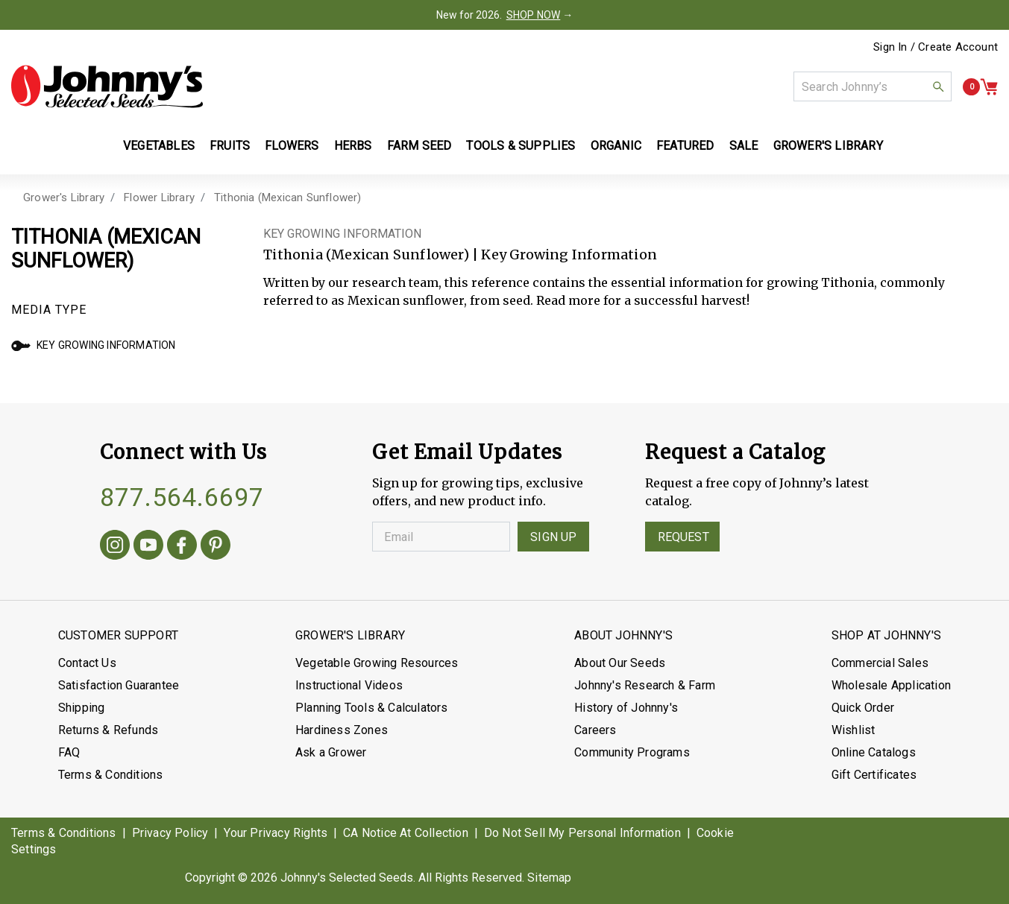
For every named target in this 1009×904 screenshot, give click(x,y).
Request (683, 537)
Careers (595, 730)
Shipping (81, 708)
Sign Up (553, 537)
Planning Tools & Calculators (371, 708)
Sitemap (549, 877)
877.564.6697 (182, 497)
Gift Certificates (874, 775)
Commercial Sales (880, 663)
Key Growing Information (93, 345)
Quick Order (863, 708)
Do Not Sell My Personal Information (582, 833)
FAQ (69, 752)
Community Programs (632, 752)
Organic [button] (616, 146)
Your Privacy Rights (275, 833)
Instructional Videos (349, 685)
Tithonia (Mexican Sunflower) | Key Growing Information (460, 254)
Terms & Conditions (110, 775)
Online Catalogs (874, 752)
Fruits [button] (230, 146)
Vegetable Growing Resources (376, 663)
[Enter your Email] (441, 536)
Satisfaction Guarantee (118, 685)
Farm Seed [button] (419, 146)
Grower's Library (63, 197)
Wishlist (854, 730)
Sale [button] (743, 146)
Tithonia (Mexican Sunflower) (288, 197)
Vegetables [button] (159, 146)
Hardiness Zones (341, 730)
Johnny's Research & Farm (644, 685)
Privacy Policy (170, 833)
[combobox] (872, 86)
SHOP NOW (533, 15)
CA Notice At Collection (405, 833)
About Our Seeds (619, 663)
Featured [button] (685, 146)
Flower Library (159, 197)
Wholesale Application (891, 685)
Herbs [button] (353, 146)
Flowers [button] (291, 146)
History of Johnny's (626, 708)
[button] (938, 86)
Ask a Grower (330, 752)
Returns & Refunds (108, 730)
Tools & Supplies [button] (520, 146)
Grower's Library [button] (829, 146)
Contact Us (87, 663)
